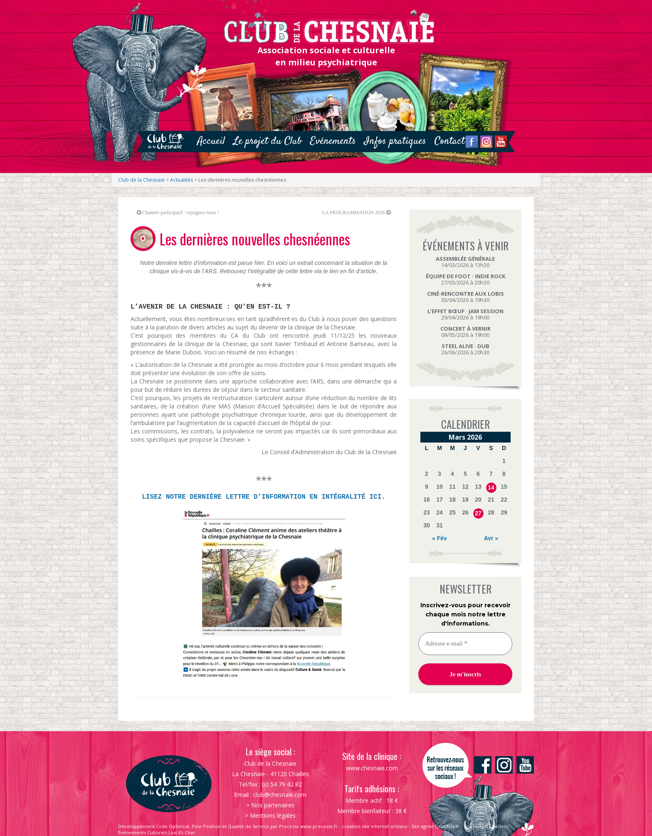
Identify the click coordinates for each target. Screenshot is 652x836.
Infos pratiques (395, 141)
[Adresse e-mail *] (465, 643)
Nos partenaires (272, 805)
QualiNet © (447, 826)
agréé (427, 826)
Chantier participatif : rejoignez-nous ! (180, 212)
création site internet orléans (374, 826)
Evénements (333, 141)
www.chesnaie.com (372, 768)
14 (491, 487)
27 (478, 513)
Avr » (491, 538)
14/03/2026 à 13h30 (465, 262)
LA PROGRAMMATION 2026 (353, 212)
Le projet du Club (267, 141)
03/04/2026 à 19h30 (465, 297)
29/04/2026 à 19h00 (465, 314)
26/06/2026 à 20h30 (465, 349)
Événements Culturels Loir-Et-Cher (156, 832)
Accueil (211, 141)
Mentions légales (273, 815)
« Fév (439, 538)
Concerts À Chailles (485, 826)
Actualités (181, 179)
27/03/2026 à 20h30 (465, 279)
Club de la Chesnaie (141, 179)
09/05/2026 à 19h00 (465, 332)
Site (415, 826)
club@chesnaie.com (279, 795)
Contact (450, 141)
